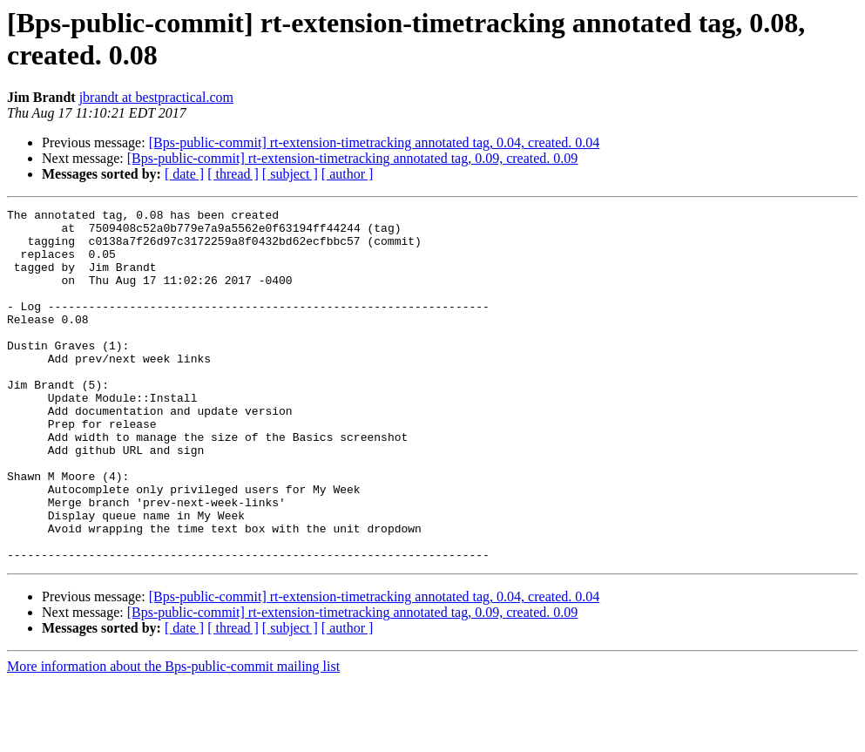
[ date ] (184, 173)
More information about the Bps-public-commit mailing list (173, 736)
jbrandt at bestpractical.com (156, 97)
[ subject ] (290, 173)
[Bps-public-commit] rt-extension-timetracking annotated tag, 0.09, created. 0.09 (352, 158)
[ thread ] (233, 173)
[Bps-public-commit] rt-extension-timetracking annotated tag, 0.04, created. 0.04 (374, 142)
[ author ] (347, 173)
